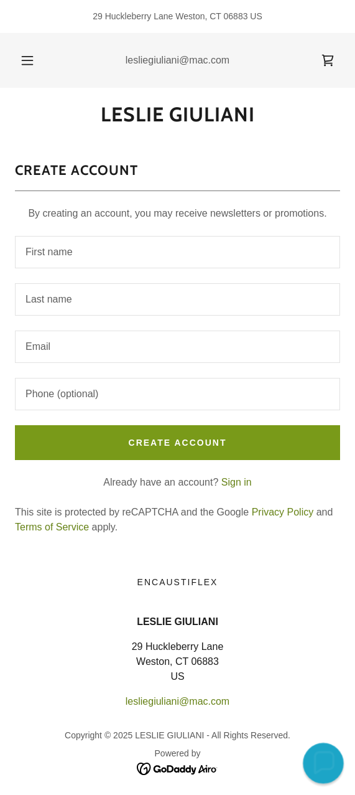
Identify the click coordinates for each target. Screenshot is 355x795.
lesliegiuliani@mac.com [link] (177, 60)
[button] (30, 60)
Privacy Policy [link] (283, 512)
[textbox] (177, 252)
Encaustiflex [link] (177, 582)
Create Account (178, 443)
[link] (327, 60)
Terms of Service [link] (52, 527)
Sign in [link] (236, 482)
